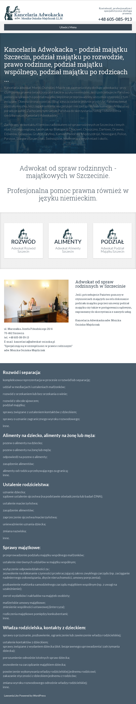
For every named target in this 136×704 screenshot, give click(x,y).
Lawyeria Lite (11, 695)
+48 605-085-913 (115, 19)
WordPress (39, 695)
